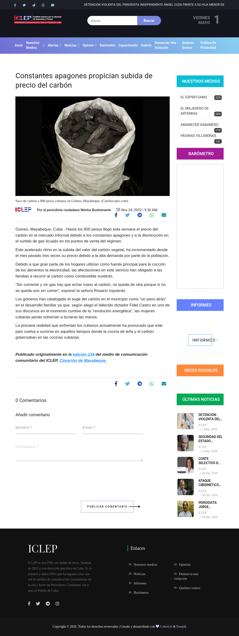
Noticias (70, 45)
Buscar (149, 20)
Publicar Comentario (110, 506)
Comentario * (27, 447)
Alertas (53, 45)
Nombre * (23, 428)
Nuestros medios (32, 45)
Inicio (19, 45)
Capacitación (128, 45)
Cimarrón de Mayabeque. (83, 360)
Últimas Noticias (201, 399)
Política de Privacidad (208, 45)
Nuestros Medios (201, 81)
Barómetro (107, 45)
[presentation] (50, 478)
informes (202, 340)
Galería (146, 45)
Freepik (181, 626)
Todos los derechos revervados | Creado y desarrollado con (117, 626)
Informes (201, 304)
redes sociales (201, 370)
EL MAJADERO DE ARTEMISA (200, 111)
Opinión (88, 45)
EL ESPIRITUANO (200, 97)
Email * (89, 428)
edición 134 (84, 354)
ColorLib (164, 626)
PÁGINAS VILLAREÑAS (200, 139)
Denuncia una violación (186, 576)
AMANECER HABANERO (200, 127)
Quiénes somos (188, 45)
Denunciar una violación (165, 45)
